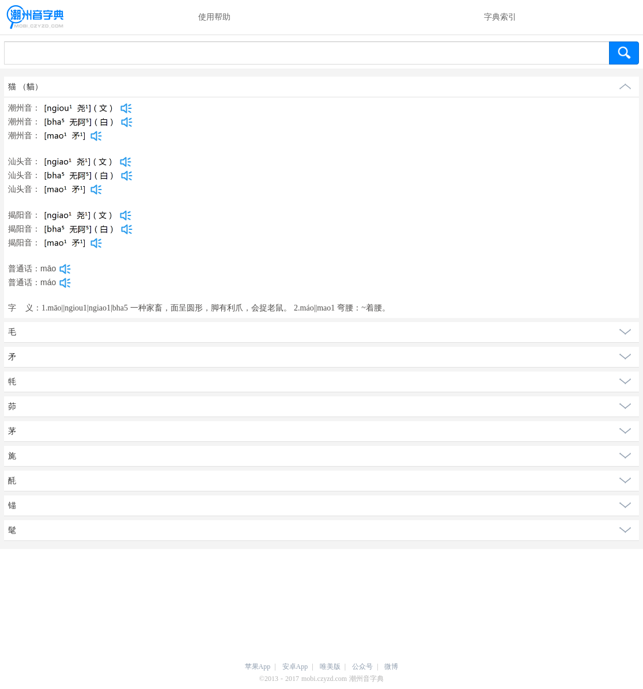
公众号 (362, 666)
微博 (391, 666)
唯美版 (330, 666)
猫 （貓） (25, 86)
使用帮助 (214, 17)
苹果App (258, 666)
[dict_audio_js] (126, 108)
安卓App (295, 666)
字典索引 (500, 17)
